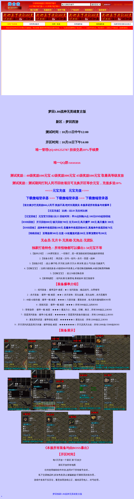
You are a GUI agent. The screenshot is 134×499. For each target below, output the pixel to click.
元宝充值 (59, 190)
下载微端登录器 (37, 198)
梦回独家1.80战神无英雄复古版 (67, 494)
